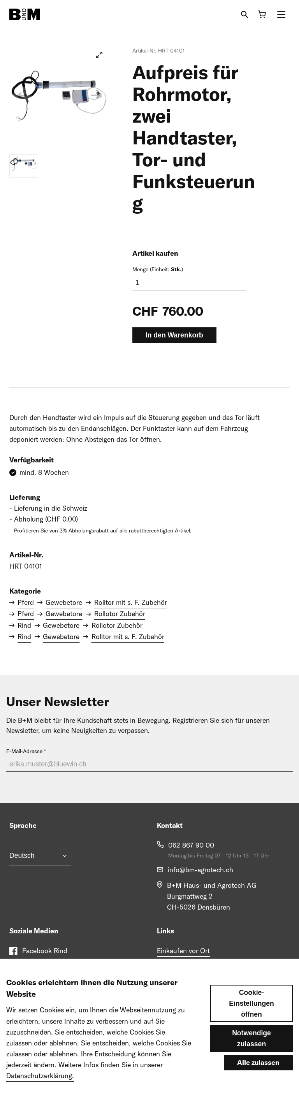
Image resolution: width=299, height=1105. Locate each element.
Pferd (26, 602)
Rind (24, 625)
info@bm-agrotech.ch (200, 869)
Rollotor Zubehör (119, 613)
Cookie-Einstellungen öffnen (251, 1016)
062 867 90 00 (191, 845)
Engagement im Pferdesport (198, 966)
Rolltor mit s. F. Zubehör (130, 602)
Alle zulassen (258, 1075)
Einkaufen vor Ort (183, 950)
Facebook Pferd (46, 966)
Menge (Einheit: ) (157, 269)
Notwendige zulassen (251, 1051)
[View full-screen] (99, 55)
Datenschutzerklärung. (40, 1088)
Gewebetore (64, 602)
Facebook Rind (44, 950)
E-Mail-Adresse (24, 751)
